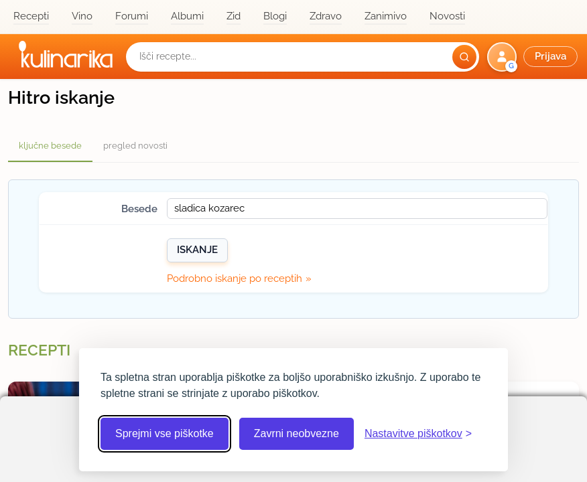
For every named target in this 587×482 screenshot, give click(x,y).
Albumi (187, 16)
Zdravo (326, 16)
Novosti (447, 16)
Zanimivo (386, 16)
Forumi (131, 16)
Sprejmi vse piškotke (164, 433)
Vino (82, 16)
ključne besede (50, 146)
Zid (233, 16)
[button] (533, 57)
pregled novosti (135, 146)
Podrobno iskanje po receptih (234, 278)
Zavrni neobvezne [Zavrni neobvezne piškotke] (296, 433)
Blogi (275, 16)
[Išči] (464, 57)
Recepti (31, 16)
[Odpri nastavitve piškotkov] (418, 434)
